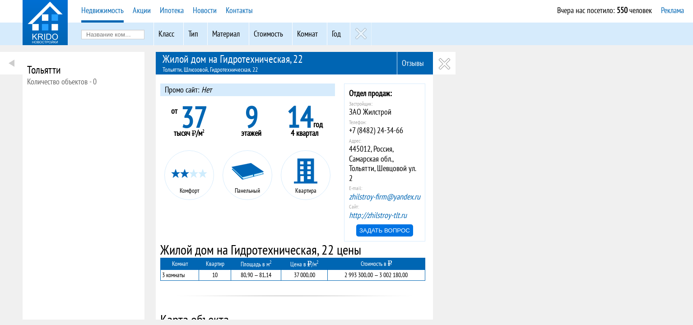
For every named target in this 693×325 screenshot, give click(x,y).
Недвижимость (102, 10)
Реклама (672, 10)
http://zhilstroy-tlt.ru (378, 215)
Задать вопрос (384, 230)
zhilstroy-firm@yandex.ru (384, 196)
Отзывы (413, 63)
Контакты (239, 10)
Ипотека (172, 10)
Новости (205, 10)
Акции (142, 10)
